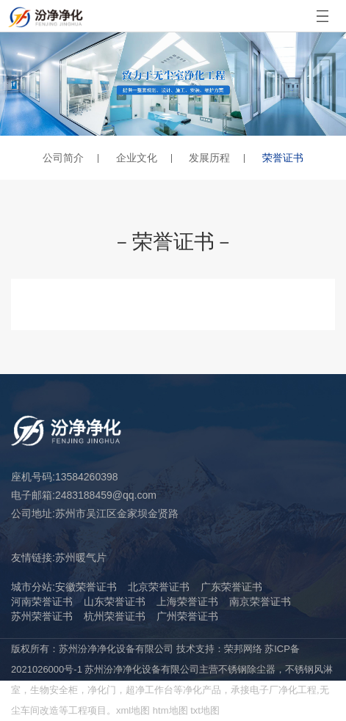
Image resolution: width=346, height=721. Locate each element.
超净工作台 (149, 689)
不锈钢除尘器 (246, 669)
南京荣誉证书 (260, 601)
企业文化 (136, 158)
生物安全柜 (54, 689)
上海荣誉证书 (187, 601)
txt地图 (205, 710)
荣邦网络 (243, 648)
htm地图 (170, 710)
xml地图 (133, 710)
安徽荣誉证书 (86, 587)
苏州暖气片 (81, 557)
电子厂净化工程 (283, 689)
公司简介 (63, 158)
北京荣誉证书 (159, 587)
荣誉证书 (282, 158)
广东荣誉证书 (231, 587)
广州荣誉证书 (187, 616)
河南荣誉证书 (42, 601)
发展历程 (209, 158)
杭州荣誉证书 (114, 616)
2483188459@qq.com (105, 495)
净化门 (101, 689)
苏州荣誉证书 (42, 616)
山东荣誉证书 (114, 601)
